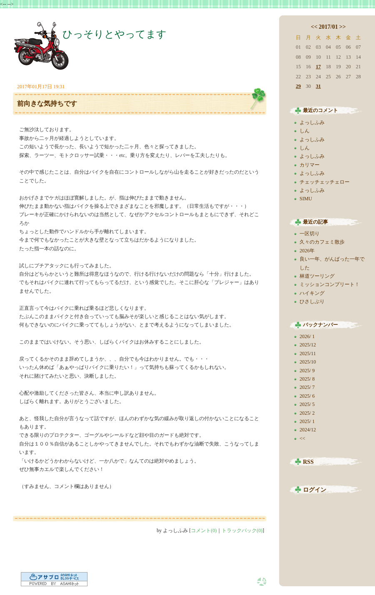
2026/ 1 (307, 336)
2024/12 (308, 430)
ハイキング (312, 293)
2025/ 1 (307, 421)
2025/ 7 (307, 387)
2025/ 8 (307, 379)
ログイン (314, 490)
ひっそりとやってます (114, 34)
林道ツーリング (317, 276)
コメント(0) (204, 530)
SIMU (306, 199)
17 (318, 67)
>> (342, 27)
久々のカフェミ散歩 (322, 242)
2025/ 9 (307, 370)
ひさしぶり (312, 301)
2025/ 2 (307, 413)
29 (298, 86)
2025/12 (308, 345)
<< (314, 27)
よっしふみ (312, 122)
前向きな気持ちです (47, 103)
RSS (308, 462)
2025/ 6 (307, 396)
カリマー (310, 165)
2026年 (307, 251)
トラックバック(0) (242, 530)
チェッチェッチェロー (325, 182)
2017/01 (328, 27)
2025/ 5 (307, 404)
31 (318, 86)
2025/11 (308, 353)
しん (305, 131)
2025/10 (308, 362)
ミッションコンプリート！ (330, 284)
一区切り (310, 234)
